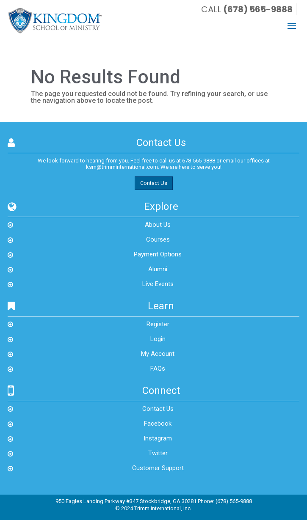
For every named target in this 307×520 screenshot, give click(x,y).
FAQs (157, 368)
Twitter (158, 453)
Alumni (157, 269)
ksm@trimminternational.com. (122, 167)
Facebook (157, 423)
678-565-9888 (198, 160)
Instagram (158, 438)
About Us (158, 224)
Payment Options (158, 254)
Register (158, 324)
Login (158, 339)
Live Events (158, 284)
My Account (157, 354)
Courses (158, 239)
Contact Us (153, 183)
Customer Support (158, 468)
